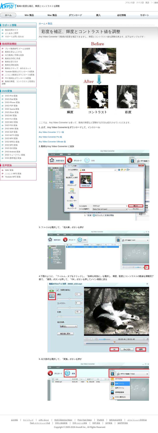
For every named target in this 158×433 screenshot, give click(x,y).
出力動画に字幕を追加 (14, 55)
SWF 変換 (96, 423)
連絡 (156, 3)
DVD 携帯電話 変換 (13, 158)
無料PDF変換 (123, 423)
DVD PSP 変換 (11, 106)
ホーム (8, 15)
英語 (147, 3)
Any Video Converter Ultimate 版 (52, 142)
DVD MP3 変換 (11, 145)
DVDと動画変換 (61, 423)
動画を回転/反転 (12, 65)
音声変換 (108, 423)
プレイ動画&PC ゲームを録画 (17, 49)
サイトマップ (28, 420)
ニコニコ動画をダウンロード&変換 (19, 75)
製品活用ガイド (11, 30)
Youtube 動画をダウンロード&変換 (19, 71)
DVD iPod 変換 (11, 96)
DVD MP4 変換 (11, 138)
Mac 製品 (52, 15)
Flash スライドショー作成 (40, 423)
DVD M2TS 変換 (12, 135)
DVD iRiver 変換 (11, 112)
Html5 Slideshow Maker (63, 420)
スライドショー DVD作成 (137, 420)
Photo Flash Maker (85, 420)
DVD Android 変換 (12, 152)
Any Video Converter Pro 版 (50, 137)
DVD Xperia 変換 (12, 109)
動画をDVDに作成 (12, 58)
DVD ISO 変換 (11, 148)
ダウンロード (75, 15)
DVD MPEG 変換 (12, 142)
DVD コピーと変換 (80, 423)
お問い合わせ (44, 420)
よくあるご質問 (11, 33)
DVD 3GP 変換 (11, 132)
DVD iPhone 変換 (12, 102)
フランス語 (130, 3)
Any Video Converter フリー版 (51, 132)
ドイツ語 (140, 3)
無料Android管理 (115, 420)
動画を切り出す (11, 62)
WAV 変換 (9, 170)
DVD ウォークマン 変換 (15, 155)
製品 (50, 23)
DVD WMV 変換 (11, 129)
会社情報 (121, 15)
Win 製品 (29, 15)
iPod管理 (100, 420)
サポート (144, 15)
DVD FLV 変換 (11, 119)
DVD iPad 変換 (11, 99)
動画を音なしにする (13, 52)
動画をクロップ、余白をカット (18, 68)
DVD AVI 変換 (11, 115)
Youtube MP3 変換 (13, 177)
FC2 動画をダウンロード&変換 (18, 78)
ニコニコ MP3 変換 (13, 174)
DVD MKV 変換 (11, 122)
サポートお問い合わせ (14, 36)
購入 (98, 15)
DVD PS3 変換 (11, 125)
